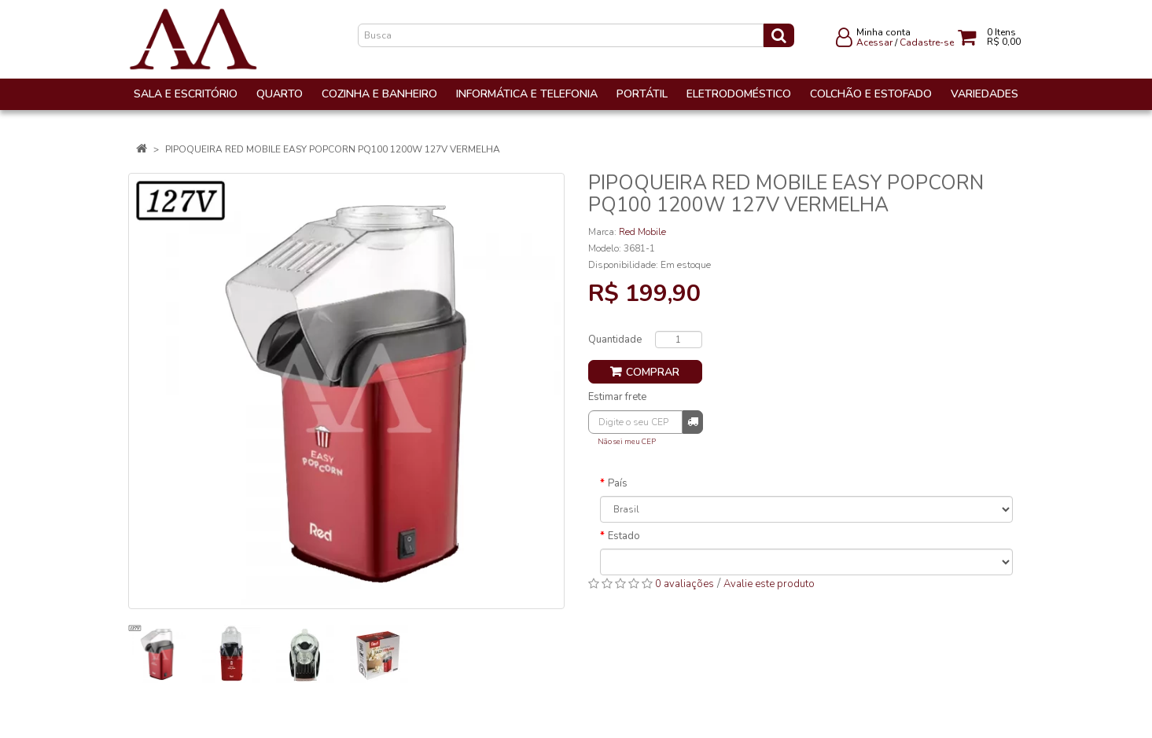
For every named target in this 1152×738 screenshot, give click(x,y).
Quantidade (615, 339)
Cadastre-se (927, 42)
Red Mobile (642, 232)
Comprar (652, 372)
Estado (624, 536)
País (618, 483)
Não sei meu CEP (627, 441)
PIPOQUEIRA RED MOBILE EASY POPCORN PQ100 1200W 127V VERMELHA (332, 149)
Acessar (874, 42)
